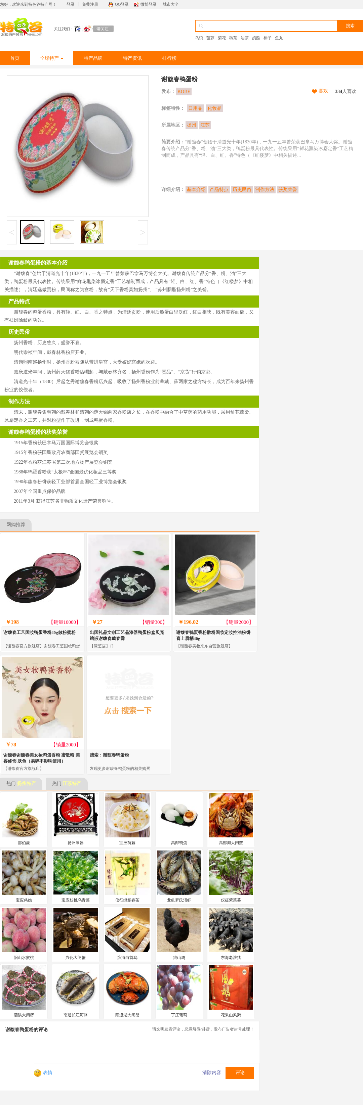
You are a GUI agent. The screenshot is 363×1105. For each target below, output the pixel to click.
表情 (43, 1072)
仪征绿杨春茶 (127, 900)
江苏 (205, 125)
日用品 (195, 108)
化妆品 (214, 108)
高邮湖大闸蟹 (231, 842)
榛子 (268, 38)
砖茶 (233, 38)
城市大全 (171, 4)
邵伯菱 (24, 842)
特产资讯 (132, 58)
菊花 (222, 38)
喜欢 (323, 90)
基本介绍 (196, 189)
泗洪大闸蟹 (24, 1015)
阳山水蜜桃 (24, 957)
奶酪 (256, 38)
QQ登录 (122, 4)
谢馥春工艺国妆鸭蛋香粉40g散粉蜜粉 (39, 632)
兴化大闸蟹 (76, 957)
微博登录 (148, 4)
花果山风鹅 (231, 1015)
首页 (14, 58)
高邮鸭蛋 (179, 842)
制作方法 (264, 189)
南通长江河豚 (76, 1015)
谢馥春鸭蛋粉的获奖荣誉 (38, 432)
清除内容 (211, 1072)
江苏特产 (72, 783)
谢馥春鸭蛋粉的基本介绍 (38, 263)
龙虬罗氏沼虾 (179, 900)
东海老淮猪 (231, 957)
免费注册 (90, 4)
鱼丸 (279, 38)
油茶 (245, 38)
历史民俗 (242, 189)
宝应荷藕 (127, 842)
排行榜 (169, 58)
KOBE (183, 91)
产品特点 (219, 189)
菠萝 (210, 38)
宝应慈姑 (24, 900)
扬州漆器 (76, 842)
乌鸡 (199, 38)
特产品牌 (93, 58)
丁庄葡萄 (179, 1015)
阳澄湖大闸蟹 (127, 1015)
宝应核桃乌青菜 (76, 900)
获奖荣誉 (287, 189)
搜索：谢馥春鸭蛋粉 (109, 754)
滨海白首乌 (127, 957)
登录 (71, 4)
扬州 (191, 125)
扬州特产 (26, 783)
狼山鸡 (179, 957)
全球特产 (51, 58)
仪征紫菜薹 (231, 900)
